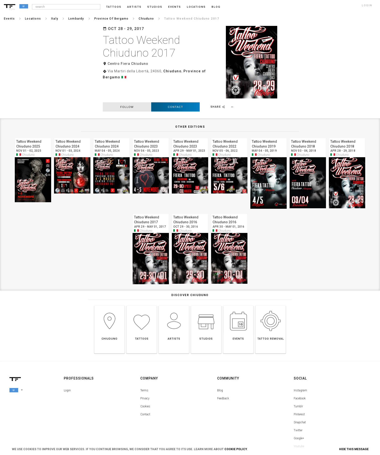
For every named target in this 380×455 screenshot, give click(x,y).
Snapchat (300, 396)
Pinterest (299, 388)
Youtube (299, 420)
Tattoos (113, 6)
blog (216, 6)
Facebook (300, 372)
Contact (175, 80)
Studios (154, 6)
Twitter (298, 404)
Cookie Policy (235, 449)
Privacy (145, 372)
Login (67, 364)
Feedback (223, 372)
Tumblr (298, 380)
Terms (144, 364)
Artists (134, 6)
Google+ (299, 412)
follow (127, 80)
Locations (196, 6)
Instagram (300, 364)
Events (174, 6)
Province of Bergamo (204, 71)
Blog (220, 364)
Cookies (145, 380)
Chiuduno (172, 71)
